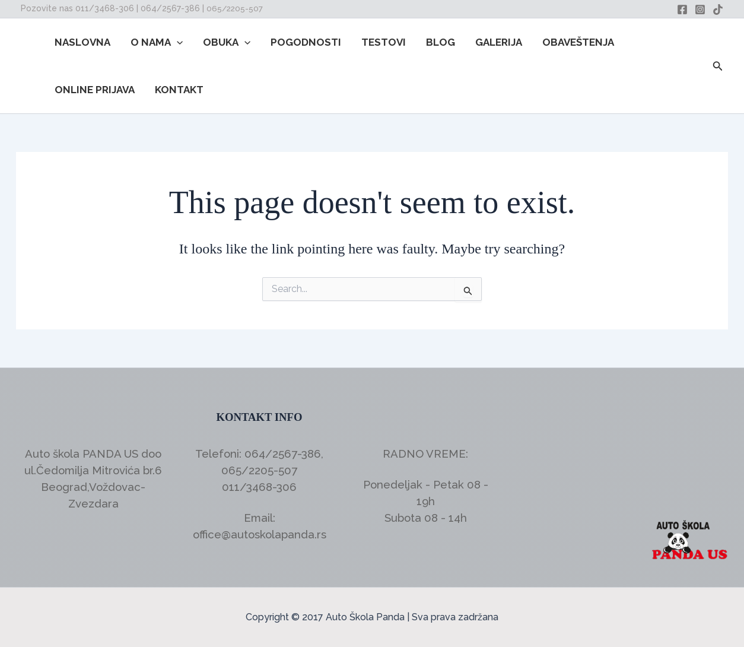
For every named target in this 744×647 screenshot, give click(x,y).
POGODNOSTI (306, 42)
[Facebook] (682, 9)
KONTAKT (179, 90)
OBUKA (226, 42)
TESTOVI (383, 42)
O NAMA (157, 42)
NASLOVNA (82, 42)
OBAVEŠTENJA (578, 42)
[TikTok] (718, 9)
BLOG (440, 42)
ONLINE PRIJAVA (95, 90)
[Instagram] (700, 9)
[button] (177, 42)
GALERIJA (498, 42)
